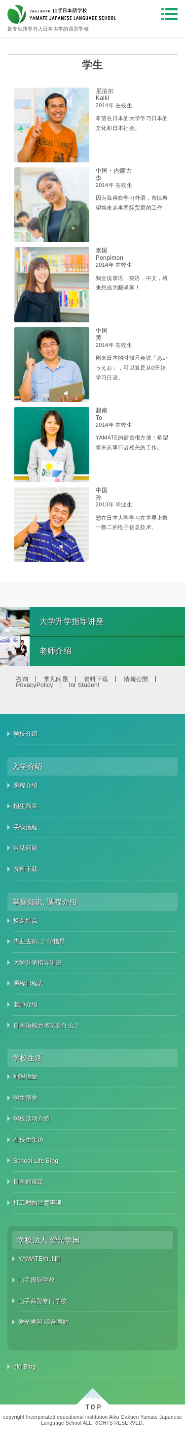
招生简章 (25, 806)
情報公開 (136, 679)
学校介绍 (25, 733)
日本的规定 (28, 1181)
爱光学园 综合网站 (43, 1321)
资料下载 (96, 679)
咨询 (22, 679)
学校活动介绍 (31, 1118)
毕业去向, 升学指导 (39, 941)
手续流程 (25, 827)
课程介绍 (25, 785)
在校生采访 (28, 1139)
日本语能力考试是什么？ (46, 1025)
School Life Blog (36, 1160)
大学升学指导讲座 (37, 962)
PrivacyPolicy (34, 685)
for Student (84, 685)
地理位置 (25, 1076)
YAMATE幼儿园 (39, 1258)
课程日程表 (28, 983)
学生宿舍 (25, 1097)
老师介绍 (25, 1004)
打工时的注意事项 (37, 1202)
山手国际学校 (36, 1280)
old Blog (24, 1366)
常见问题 (56, 679)
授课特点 (25, 920)
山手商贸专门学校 (42, 1301)
